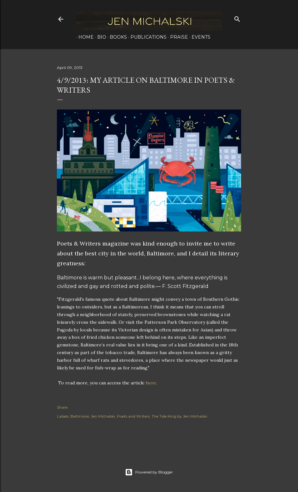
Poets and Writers (133, 416)
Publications (146, 37)
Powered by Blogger (149, 472)
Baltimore (79, 416)
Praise (177, 37)
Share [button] (62, 407)
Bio (99, 37)
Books (116, 37)
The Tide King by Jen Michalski (179, 416)
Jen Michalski (103, 416)
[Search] (237, 17)
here (151, 383)
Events (198, 37)
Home (83, 37)
